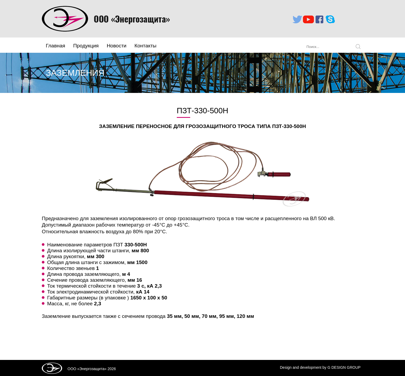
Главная (55, 45)
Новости (116, 45)
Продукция (86, 45)
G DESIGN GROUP (344, 367)
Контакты (145, 45)
